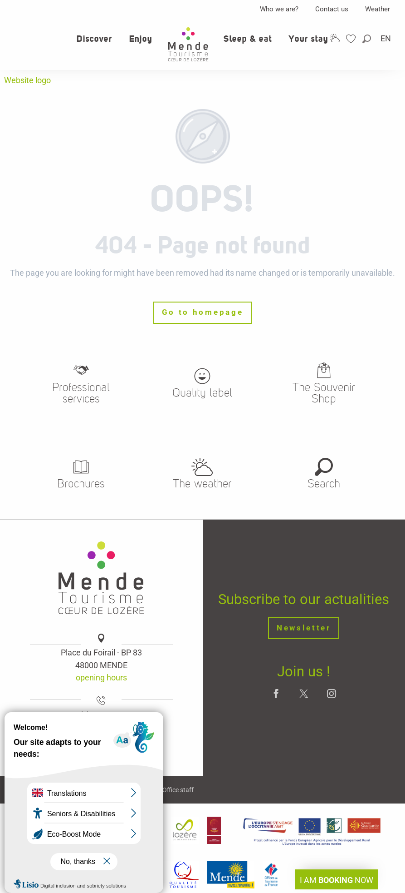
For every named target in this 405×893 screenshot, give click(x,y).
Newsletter (304, 628)
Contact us (331, 9)
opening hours (101, 677)
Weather (377, 9)
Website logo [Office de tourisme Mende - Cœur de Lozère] (27, 80)
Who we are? (279, 9)
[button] (367, 39)
